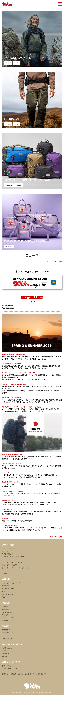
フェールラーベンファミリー (12, 610)
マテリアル (6, 613)
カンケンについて (8, 616)
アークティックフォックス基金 (13, 584)
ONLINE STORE (7, 666)
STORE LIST (6, 657)
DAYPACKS (18, 185)
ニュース (5, 634)
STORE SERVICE (7, 660)
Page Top (54, 564)
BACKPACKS (9, 185)
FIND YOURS (9, 246)
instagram (5, 681)
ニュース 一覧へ (55, 261)
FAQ (3, 624)
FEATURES (5, 637)
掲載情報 (5, 648)
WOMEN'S (8, 63)
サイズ (4, 619)
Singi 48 (17, 320)
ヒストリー (6, 578)
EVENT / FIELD (7, 639)
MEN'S (16, 63)
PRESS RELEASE (7, 645)
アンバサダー (6, 601)
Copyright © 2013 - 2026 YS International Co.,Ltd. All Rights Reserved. (32, 720)
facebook (5, 678)
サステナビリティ (8, 581)
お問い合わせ (6, 693)
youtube (5, 684)
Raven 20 (47, 320)
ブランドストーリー (9, 576)
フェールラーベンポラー (10, 592)
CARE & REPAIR (7, 622)
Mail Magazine (7, 675)
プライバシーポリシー (9, 696)
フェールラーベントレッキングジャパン (16, 595)
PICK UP (5, 642)
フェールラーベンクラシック (12, 590)
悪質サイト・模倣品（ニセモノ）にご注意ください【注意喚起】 (24, 701)
